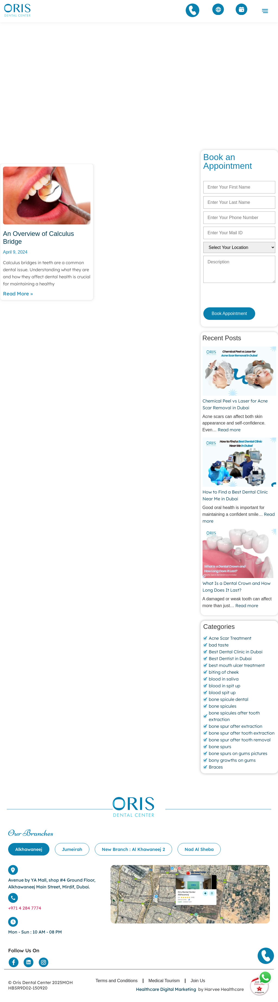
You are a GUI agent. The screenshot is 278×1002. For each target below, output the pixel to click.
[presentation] (232, 295)
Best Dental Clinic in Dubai (236, 651)
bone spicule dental (228, 699)
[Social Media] (13, 962)
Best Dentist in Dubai (230, 658)
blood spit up (222, 692)
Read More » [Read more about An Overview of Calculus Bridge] (18, 294)
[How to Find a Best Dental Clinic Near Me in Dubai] (239, 463)
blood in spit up (224, 685)
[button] (264, 11)
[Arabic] (218, 10)
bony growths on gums (232, 760)
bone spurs (220, 746)
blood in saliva (224, 679)
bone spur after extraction (235, 726)
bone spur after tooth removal (240, 739)
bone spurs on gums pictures (238, 753)
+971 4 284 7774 (24, 908)
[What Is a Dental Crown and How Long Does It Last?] (239, 554)
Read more (229, 429)
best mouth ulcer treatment (237, 665)
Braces (216, 767)
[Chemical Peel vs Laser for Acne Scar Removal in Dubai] (239, 372)
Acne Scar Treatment (230, 638)
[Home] (17, 16)
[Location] (190, 922)
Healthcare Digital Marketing (166, 989)
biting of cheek (224, 672)
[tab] (28, 849)
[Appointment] (241, 10)
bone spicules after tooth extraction (234, 716)
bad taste (219, 645)
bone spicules (222, 706)
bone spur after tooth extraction (241, 733)
